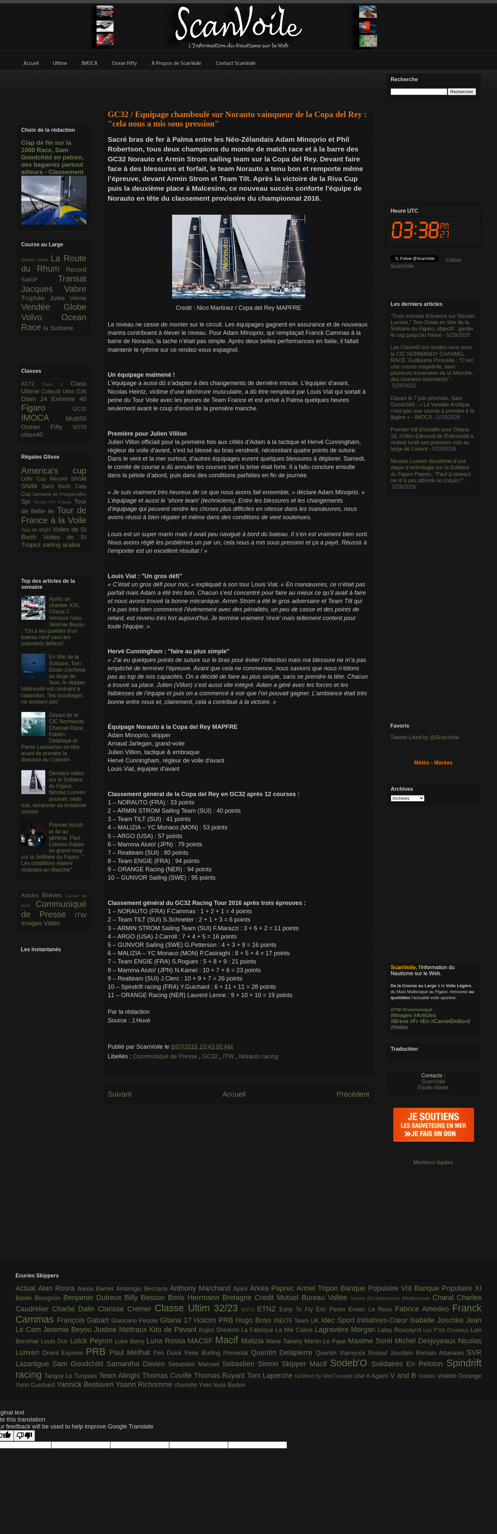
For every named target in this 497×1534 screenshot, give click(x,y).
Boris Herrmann (195, 1297)
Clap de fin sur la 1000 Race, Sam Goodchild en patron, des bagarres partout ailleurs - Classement (52, 157)
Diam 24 (36, 398)
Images (32, 923)
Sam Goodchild (80, 1364)
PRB (98, 1351)
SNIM (31, 486)
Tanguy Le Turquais (71, 1376)
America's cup (54, 470)
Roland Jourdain (392, 1353)
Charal (444, 1297)
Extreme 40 (68, 398)
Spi (27, 501)
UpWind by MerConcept (324, 1376)
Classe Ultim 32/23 (198, 1308)
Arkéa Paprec (273, 1288)
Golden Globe (36, 259)
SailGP (39, 280)
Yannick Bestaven (86, 1384)
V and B (404, 1375)
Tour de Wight (37, 530)
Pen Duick (168, 1353)
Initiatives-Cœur (383, 1320)
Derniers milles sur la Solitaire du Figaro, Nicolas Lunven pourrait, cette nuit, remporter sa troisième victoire (53, 792)
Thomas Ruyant (220, 1375)
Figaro (47, 407)
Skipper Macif (306, 1364)
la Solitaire (58, 328)
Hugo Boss (255, 1320)
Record (76, 269)
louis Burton (229, 1385)
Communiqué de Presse (166, 1056)
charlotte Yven (194, 1385)
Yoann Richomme (145, 1384)
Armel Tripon (319, 1288)
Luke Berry (130, 1341)
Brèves (54, 895)
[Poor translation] (24, 1435)
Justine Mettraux (121, 1329)
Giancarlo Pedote (135, 1320)
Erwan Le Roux (371, 1309)
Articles (31, 895)
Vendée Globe (54, 307)
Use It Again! (372, 1376)
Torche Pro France (54, 502)
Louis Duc (55, 1341)
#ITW (396, 1009)
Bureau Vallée (326, 1297)
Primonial (237, 1353)
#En (424, 1021)
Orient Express (64, 1353)
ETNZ (268, 1309)
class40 (32, 434)
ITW (229, 1056)
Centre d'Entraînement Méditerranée (391, 1298)
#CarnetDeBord (450, 1021)
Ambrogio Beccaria (143, 1288)
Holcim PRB (215, 1320)
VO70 (80, 427)
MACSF (201, 1341)
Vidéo (52, 923)
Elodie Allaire (433, 1087)
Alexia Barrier (96, 1288)
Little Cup (35, 479)
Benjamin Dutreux (93, 1297)
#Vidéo (399, 1027)
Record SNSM (68, 479)
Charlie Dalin (75, 1309)
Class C (56, 384)
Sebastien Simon (252, 1364)
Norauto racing (258, 1056)
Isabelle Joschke (438, 1320)
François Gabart (84, 1320)
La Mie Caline (295, 1330)
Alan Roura (57, 1288)
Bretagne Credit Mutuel (262, 1297)
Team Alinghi (120, 1375)
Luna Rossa (167, 1341)
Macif (228, 1340)
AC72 (31, 384)
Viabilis (427, 1376)
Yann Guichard (36, 1385)
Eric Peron (332, 1309)
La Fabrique (258, 1330)
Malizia (253, 1341)
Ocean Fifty (47, 426)
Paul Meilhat (131, 1352)
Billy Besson (146, 1297)
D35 (81, 391)
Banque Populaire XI (448, 1288)
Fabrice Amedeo (423, 1309)
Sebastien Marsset (195, 1364)
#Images (401, 1015)
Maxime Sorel (371, 1341)
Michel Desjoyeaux (426, 1341)
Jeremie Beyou (68, 1329)
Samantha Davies (137, 1364)
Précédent (353, 1094)
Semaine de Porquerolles (60, 494)
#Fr (414, 1021)
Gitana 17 (177, 1320)
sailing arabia (61, 544)
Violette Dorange (459, 1376)
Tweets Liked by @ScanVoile (424, 737)
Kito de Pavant (174, 1329)
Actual (27, 1288)
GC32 (211, 1056)
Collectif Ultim (59, 391)
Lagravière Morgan (346, 1329)
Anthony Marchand (201, 1288)
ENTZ (249, 1309)
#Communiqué (417, 1009)
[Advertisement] (239, 86)
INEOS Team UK (297, 1320)
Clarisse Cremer (126, 1309)
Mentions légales (433, 1162)
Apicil (241, 1288)
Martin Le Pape (326, 1341)
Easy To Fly (297, 1309)
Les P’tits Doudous (446, 1330)
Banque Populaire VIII (377, 1288)
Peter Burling (203, 1353)
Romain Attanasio (441, 1353)
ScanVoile (433, 1081)
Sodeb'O (351, 1363)
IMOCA (43, 417)
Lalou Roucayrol (400, 1330)
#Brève (399, 1021)
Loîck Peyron (92, 1341)
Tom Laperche (271, 1375)
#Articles (424, 1015)
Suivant (120, 1094)
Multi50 (76, 418)
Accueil (234, 1094)
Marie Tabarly (285, 1341)
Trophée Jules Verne (54, 298)
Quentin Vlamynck (342, 1353)
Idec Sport (339, 1320)
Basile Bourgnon (40, 1298)
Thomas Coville (168, 1375)
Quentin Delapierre (283, 1352)
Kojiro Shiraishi (220, 1330)
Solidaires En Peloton (408, 1364)
